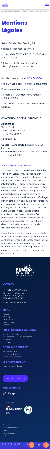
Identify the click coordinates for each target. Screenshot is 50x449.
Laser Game (8, 319)
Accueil (6, 314)
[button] (25, 270)
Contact (6, 325)
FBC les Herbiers (10, 351)
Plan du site (7, 425)
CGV (4, 436)
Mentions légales (9, 433)
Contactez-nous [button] (15, 378)
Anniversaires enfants (12, 334)
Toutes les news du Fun (12, 366)
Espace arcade (9, 322)
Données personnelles (10, 428)
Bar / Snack (7, 342)
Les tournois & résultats (12, 357)
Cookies (5, 430)
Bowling (6, 317)
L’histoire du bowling (11, 354)
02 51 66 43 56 (18, 302)
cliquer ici (29, 89)
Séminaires (7, 340)
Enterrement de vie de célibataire (17, 337)
